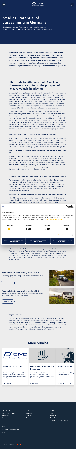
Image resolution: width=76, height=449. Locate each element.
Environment (30, 418)
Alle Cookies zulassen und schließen (62, 240)
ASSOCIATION (6, 410)
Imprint (41, 443)
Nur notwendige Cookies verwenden (13, 240)
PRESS (52, 410)
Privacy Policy (53, 443)
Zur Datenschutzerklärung (54, 219)
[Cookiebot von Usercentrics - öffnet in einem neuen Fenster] (67, 206)
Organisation (5, 415)
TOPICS (28, 410)
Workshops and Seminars (9, 433)
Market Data (29, 413)
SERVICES (4, 426)
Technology (29, 415)
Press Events (54, 418)
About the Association (8, 413)
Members (4, 418)
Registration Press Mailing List (59, 420)
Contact (64, 443)
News (52, 413)
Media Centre (54, 415)
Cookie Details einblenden (63, 235)
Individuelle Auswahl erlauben (38, 240)
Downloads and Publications (10, 429)
